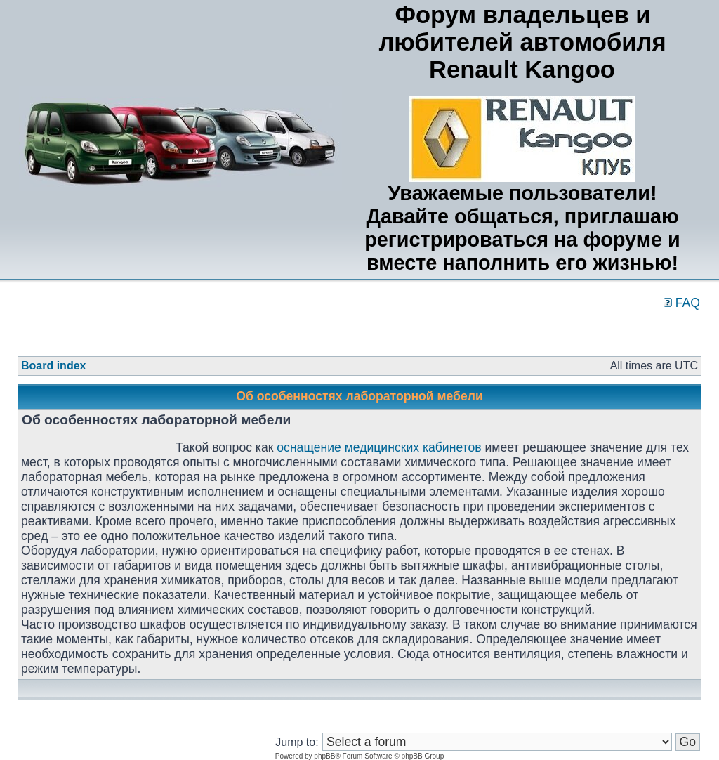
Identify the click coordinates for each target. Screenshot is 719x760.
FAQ (682, 303)
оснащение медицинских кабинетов (379, 447)
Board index (53, 366)
